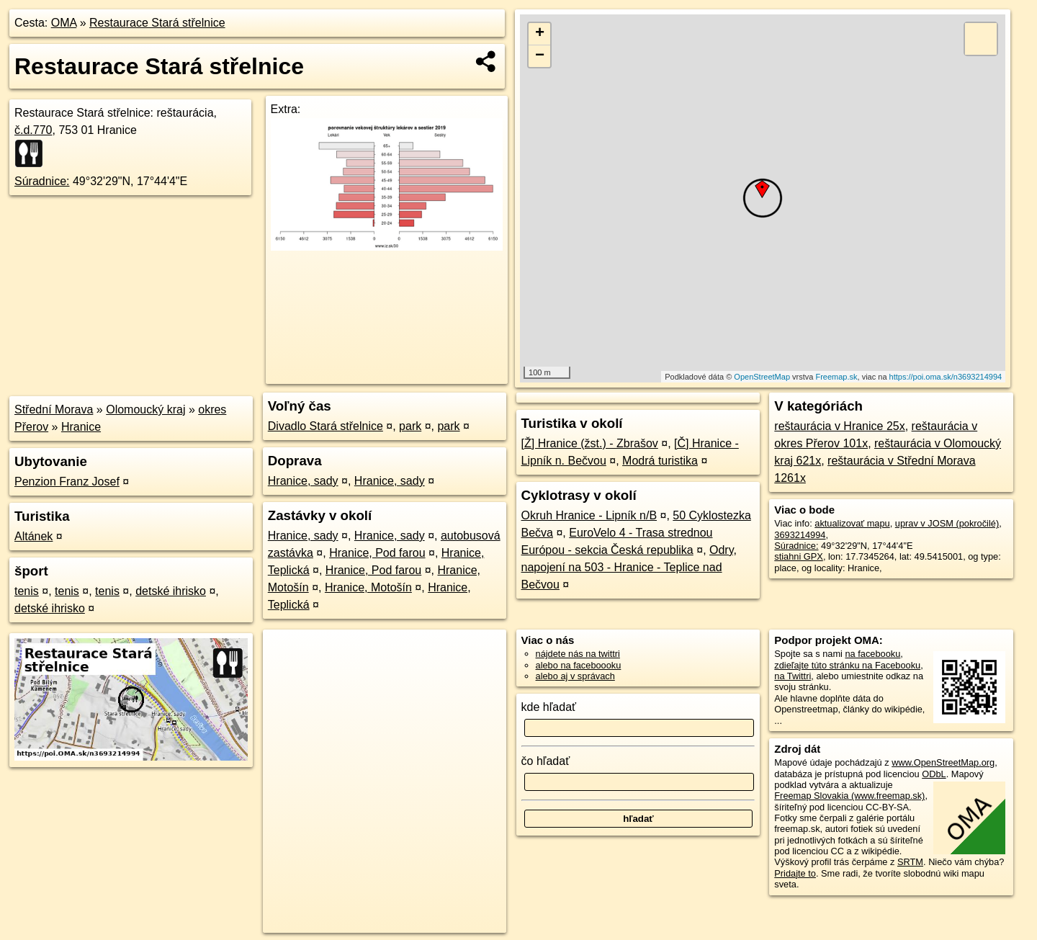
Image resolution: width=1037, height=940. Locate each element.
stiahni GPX (798, 556)
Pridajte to (795, 873)
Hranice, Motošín (368, 587)
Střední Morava (53, 409)
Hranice (81, 427)
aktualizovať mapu (851, 523)
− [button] (539, 56)
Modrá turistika (660, 461)
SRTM (910, 861)
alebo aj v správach (575, 676)
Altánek (33, 536)
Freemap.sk (836, 376)
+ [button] (539, 34)
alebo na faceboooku (578, 665)
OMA (64, 23)
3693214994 (799, 534)
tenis (26, 591)
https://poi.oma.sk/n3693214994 (945, 376)
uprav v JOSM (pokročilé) (947, 523)
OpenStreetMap (762, 376)
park (410, 426)
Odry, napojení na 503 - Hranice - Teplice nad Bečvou (629, 567)
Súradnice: (42, 181)
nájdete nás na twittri (578, 653)
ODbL (934, 774)
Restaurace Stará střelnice (157, 23)
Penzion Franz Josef (67, 481)
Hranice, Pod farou (377, 553)
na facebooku (872, 653)
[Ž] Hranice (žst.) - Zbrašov (589, 443)
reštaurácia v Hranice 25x (839, 426)
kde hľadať (549, 707)
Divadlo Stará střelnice (325, 426)
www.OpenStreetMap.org (943, 762)
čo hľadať (545, 761)
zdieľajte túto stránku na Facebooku (847, 665)
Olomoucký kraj (145, 409)
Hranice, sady (303, 481)
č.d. (33, 130)
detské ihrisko (170, 591)
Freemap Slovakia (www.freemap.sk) (849, 795)
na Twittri (792, 676)
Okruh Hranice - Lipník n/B (589, 515)
